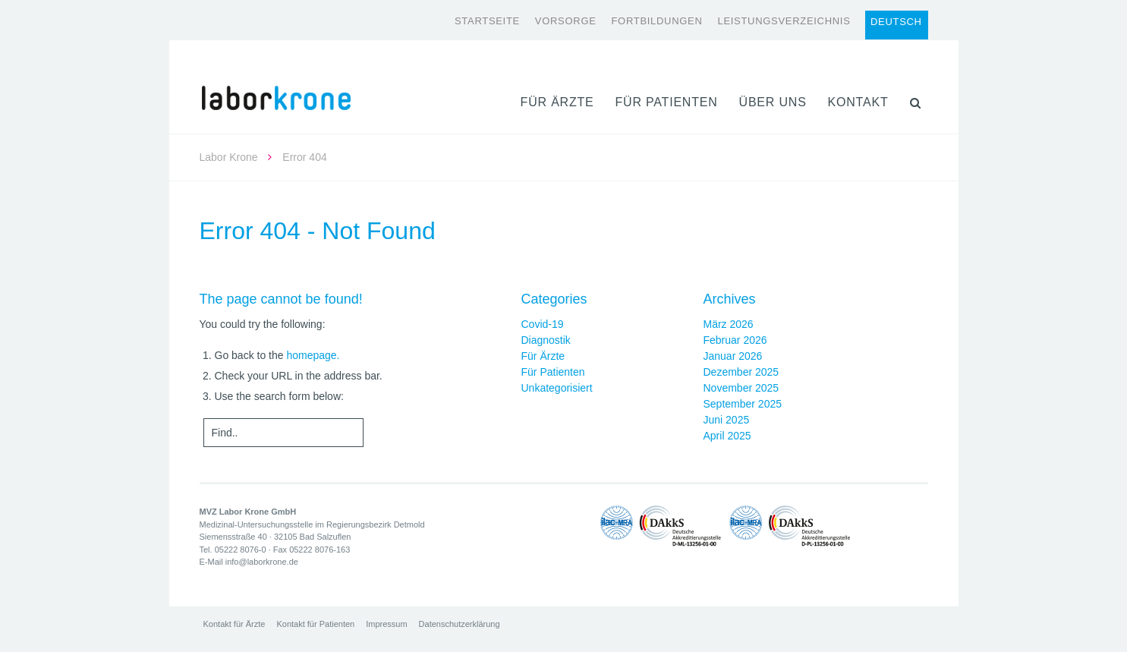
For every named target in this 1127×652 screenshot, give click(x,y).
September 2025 (743, 404)
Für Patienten (666, 102)
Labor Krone (229, 157)
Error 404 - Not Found (318, 230)
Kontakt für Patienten (315, 623)
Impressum (386, 623)
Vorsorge (566, 21)
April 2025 (727, 436)
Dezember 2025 (741, 372)
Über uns (773, 102)
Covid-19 (542, 324)
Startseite (487, 21)
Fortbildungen (656, 21)
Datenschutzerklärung (459, 623)
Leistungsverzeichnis (783, 21)
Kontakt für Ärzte (234, 623)
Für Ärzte (557, 102)
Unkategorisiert (557, 388)
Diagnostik (546, 340)
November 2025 (741, 388)
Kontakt (858, 102)
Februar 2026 (735, 340)
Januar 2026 (733, 356)
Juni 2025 (727, 420)
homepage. (312, 355)
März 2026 (729, 324)
